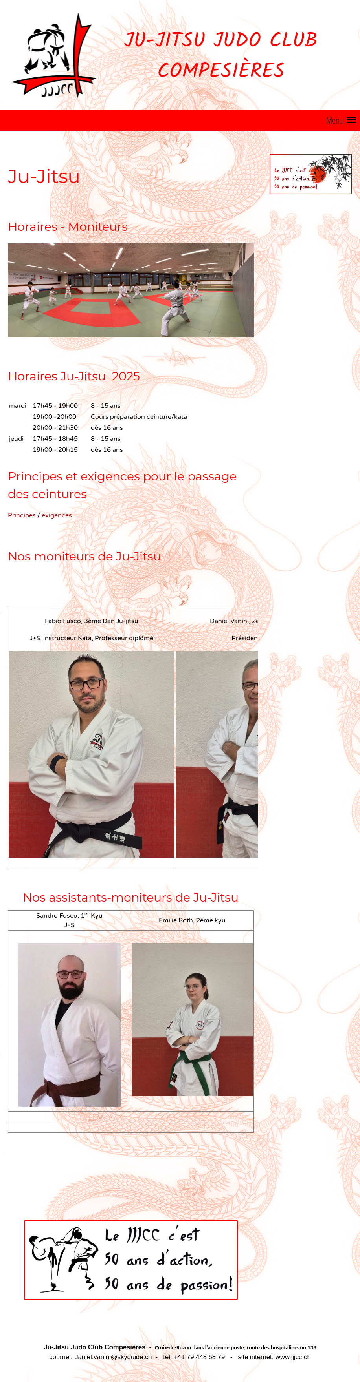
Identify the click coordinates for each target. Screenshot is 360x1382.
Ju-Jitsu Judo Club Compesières (221, 57)
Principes (22, 515)
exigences (57, 515)
